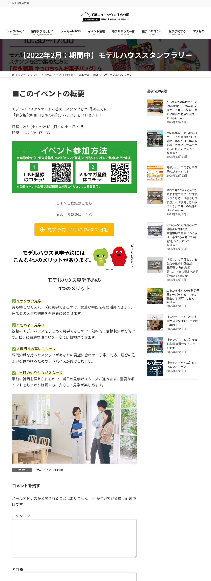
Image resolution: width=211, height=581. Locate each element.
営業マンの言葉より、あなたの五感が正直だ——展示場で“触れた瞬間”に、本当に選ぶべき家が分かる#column (182, 268)
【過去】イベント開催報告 (48, 469)
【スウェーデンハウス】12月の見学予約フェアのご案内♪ (182, 321)
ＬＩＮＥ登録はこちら (74, 203)
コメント (21, 516)
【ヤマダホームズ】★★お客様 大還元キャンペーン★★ (182, 344)
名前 (17, 576)
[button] (74, 229)
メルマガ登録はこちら (74, 215)
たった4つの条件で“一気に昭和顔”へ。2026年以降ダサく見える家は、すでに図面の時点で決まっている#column (181, 110)
